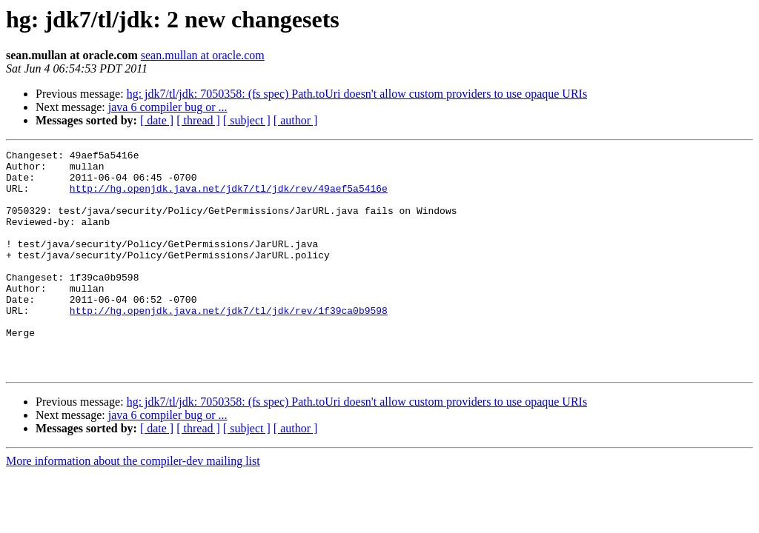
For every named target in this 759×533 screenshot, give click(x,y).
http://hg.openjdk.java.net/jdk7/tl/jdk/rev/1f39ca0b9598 (229, 343)
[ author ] (296, 120)
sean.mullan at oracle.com (203, 55)
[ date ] (156, 120)
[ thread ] (198, 120)
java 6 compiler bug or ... (168, 107)
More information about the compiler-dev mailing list (133, 505)
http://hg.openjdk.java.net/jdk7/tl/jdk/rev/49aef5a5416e (229, 197)
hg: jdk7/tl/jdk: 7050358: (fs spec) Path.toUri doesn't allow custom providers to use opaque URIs (357, 93)
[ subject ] (247, 120)
